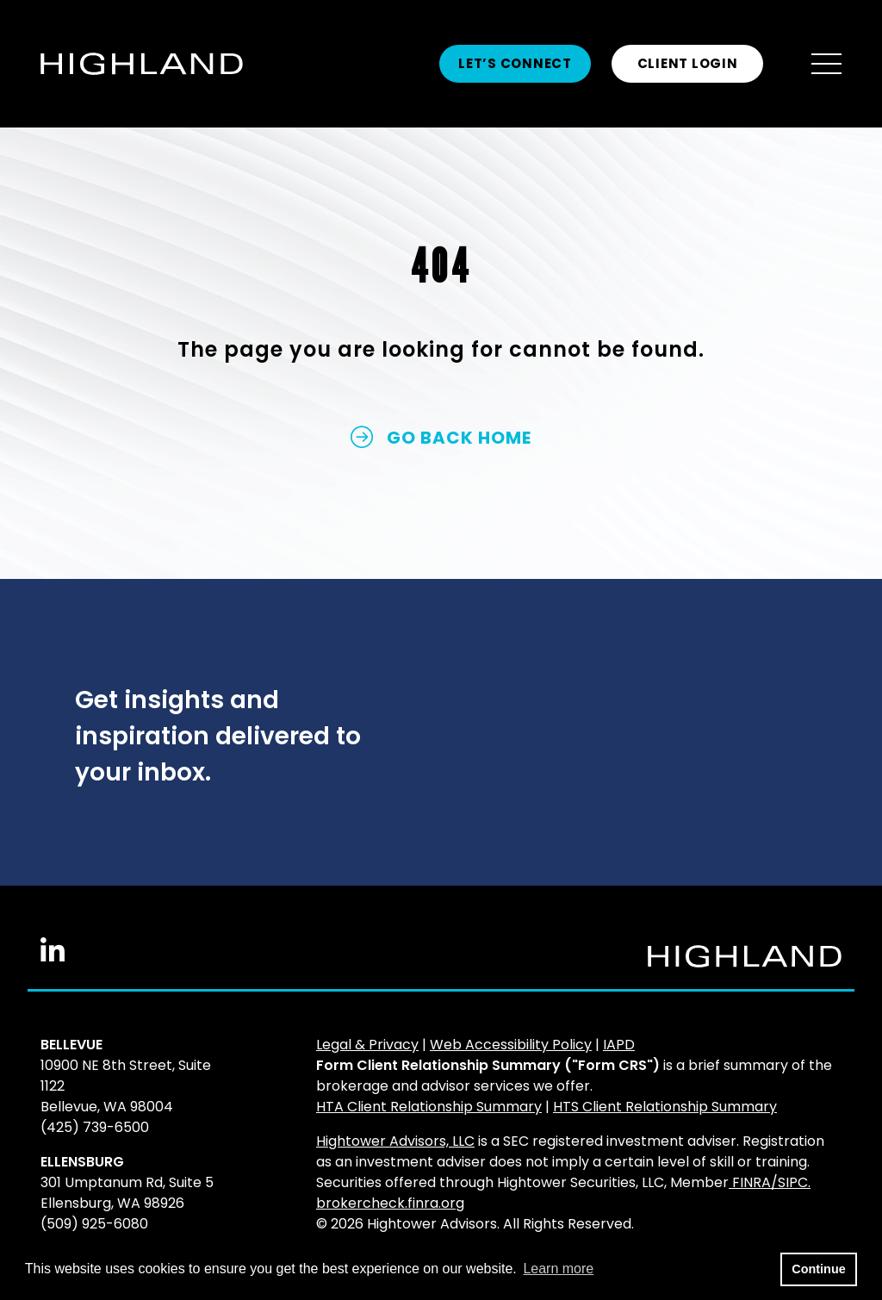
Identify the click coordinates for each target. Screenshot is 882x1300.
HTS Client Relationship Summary (665, 1107)
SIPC (793, 1182)
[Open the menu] (826, 64)
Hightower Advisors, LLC (395, 1141)
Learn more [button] (558, 1268)
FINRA (751, 1182)
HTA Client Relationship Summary (429, 1107)
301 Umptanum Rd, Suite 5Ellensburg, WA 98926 (127, 1192)
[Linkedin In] (52, 957)
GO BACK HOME (441, 438)
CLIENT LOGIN (687, 63)
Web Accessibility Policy (511, 1044)
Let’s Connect (515, 63)
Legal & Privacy (367, 1044)
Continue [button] (818, 1269)
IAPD (619, 1044)
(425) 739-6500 (94, 1127)
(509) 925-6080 (94, 1224)
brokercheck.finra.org (390, 1203)
